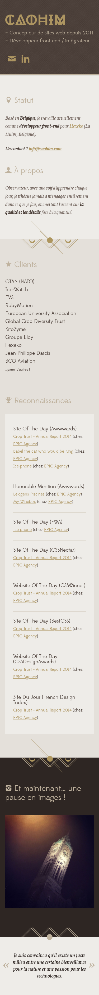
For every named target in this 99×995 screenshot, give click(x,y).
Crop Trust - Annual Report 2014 (42, 437)
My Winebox (24, 502)
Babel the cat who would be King (43, 451)
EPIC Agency (25, 444)
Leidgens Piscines (29, 494)
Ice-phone (22, 466)
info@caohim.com (45, 148)
